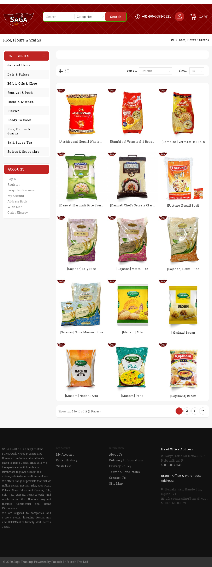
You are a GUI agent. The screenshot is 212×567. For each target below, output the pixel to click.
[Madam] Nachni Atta (81, 396)
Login (11, 179)
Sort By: (132, 70)
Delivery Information (126, 460)
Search (116, 17)
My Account (15, 196)
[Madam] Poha (132, 396)
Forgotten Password (21, 190)
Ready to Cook (19, 120)
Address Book (17, 201)
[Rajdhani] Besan (183, 396)
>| (202, 411)
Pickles (13, 111)
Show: (183, 70)
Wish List (14, 207)
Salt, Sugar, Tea (19, 142)
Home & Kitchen (20, 102)
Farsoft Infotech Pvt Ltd (69, 562)
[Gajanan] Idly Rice (81, 269)
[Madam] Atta (132, 332)
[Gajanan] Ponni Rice (183, 269)
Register (13, 185)
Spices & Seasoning (23, 151)
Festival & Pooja (20, 92)
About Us (116, 454)
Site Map (116, 483)
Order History (17, 213)
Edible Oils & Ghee (22, 83)
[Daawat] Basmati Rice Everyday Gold (87, 205)
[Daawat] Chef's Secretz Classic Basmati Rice (144, 205)
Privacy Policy (120, 466)
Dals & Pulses (18, 74)
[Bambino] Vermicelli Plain (183, 142)
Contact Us (117, 478)
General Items (18, 65)
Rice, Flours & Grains (194, 40)
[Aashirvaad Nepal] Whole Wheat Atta (88, 142)
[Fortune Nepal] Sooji (183, 205)
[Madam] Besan (183, 332)
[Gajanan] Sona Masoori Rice (81, 332)
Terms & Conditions (124, 472)
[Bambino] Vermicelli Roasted (133, 142)
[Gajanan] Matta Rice (132, 269)
